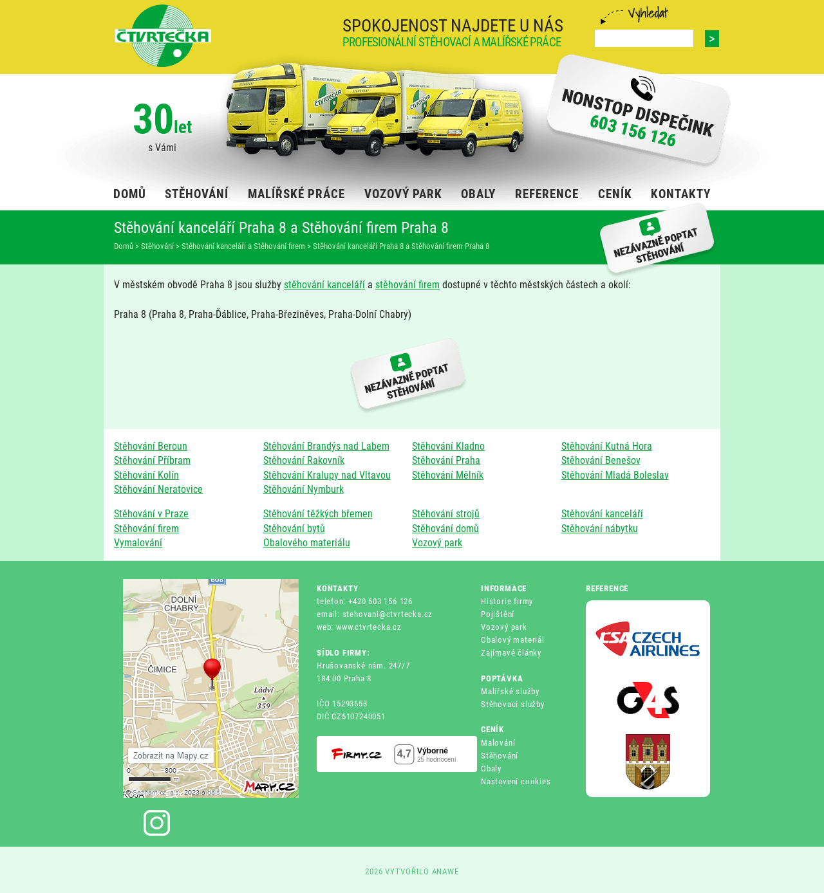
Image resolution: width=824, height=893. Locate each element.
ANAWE (446, 871)
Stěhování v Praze (151, 514)
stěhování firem (407, 285)
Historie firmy (507, 601)
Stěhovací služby (513, 704)
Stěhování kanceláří (602, 514)
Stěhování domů (445, 528)
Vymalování (138, 543)
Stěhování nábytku (599, 528)
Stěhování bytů (294, 528)
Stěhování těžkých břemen (318, 514)
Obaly (491, 768)
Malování (498, 743)
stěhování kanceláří (324, 285)
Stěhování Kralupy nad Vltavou (327, 475)
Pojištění (497, 614)
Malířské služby (510, 691)
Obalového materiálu (306, 543)
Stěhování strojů (446, 514)
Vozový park (437, 543)
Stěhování (499, 755)
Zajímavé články (511, 653)
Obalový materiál (513, 640)
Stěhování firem (146, 528)
